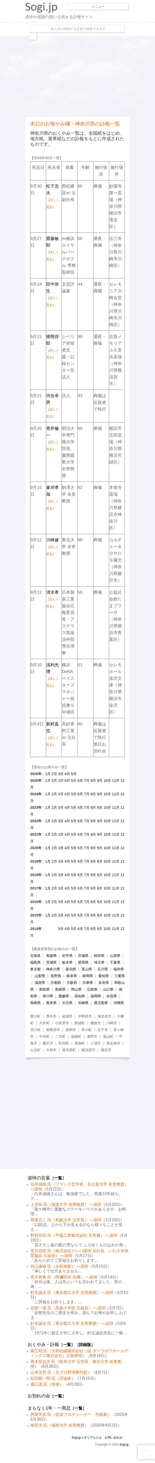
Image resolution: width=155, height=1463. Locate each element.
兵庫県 (87, 983)
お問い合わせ (114, 1437)
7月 (86, 781)
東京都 (35, 969)
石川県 (102, 969)
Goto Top (147, 1455)
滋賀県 (40, 983)
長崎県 (35, 1003)
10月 (107, 781)
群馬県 (83, 962)
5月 (74, 774)
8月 (93, 781)
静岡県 (87, 976)
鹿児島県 (101, 1003)
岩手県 (67, 956)
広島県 (92, 989)
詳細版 (85, 1345)
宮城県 (83, 956)
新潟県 (71, 969)
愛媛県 (64, 996)
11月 (115, 781)
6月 (80, 781)
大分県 (67, 1003)
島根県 (60, 989)
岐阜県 (72, 976)
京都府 (56, 983)
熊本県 (51, 1003)
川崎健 (52, 547)
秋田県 (99, 956)
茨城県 (51, 962)
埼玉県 (99, 962)
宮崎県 (83, 1003)
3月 (61, 774)
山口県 (108, 989)
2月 (54, 774)
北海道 (35, 956)
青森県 (51, 956)
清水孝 (52, 599)
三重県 (119, 976)
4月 (67, 774)
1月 (48, 774)
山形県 (115, 956)
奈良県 (103, 983)
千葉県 (115, 962)
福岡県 (95, 996)
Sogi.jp (124, 1444)
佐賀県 (111, 996)
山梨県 (40, 976)
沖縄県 (118, 1003)
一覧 (58, 1178)
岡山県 (76, 989)
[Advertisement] (90, 76)
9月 (99, 781)
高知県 (80, 996)
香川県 (48, 996)
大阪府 (72, 983)
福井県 (118, 969)
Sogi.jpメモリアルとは (87, 1437)
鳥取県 (44, 989)
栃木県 (67, 962)
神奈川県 (53, 969)
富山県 (86, 969)
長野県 (56, 976)
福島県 (35, 962)
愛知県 (103, 976)
